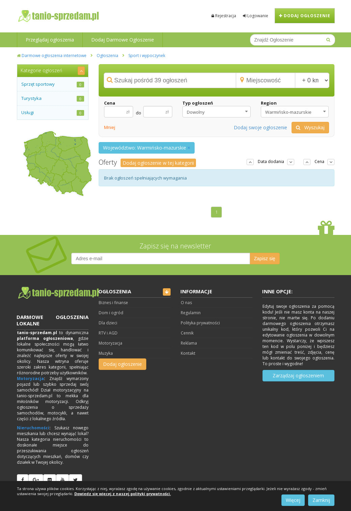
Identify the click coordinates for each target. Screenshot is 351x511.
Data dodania (271, 161)
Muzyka (106, 353)
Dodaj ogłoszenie (304, 16)
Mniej (109, 127)
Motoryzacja (30, 378)
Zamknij (321, 500)
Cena (109, 103)
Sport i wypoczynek (146, 55)
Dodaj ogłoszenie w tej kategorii (158, 163)
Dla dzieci (108, 323)
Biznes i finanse (113, 302)
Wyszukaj (310, 127)
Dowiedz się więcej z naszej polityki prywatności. (122, 493)
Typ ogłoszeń (197, 103)
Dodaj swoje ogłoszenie (260, 127)
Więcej (293, 500)
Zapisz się (264, 258)
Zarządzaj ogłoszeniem (298, 375)
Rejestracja (223, 16)
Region (269, 103)
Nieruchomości (33, 428)
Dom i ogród (111, 313)
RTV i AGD (108, 333)
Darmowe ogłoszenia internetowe (51, 55)
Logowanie (255, 16)
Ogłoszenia (107, 55)
